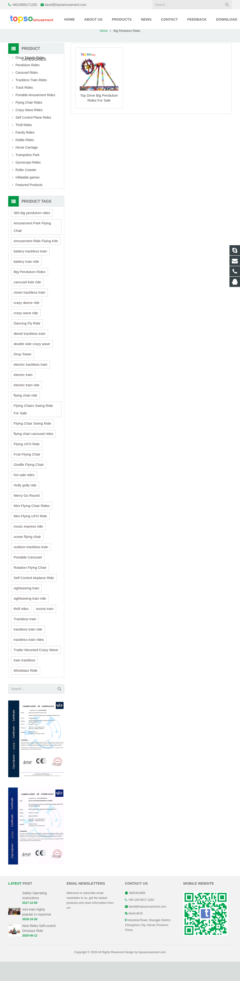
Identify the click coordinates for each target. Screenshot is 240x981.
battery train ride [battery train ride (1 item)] (26, 281)
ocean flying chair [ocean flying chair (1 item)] (27, 556)
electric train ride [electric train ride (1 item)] (26, 404)
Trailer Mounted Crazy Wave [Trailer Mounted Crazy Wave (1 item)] (36, 669)
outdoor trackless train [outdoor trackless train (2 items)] (31, 566)
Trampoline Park (27, 174)
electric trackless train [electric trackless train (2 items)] (30, 384)
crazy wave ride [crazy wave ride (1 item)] (26, 332)
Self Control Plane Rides (33, 137)
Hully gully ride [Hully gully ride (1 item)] (25, 505)
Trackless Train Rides (31, 99)
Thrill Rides (23, 144)
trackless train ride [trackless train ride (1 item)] (28, 649)
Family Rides (24, 152)
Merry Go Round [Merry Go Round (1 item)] (27, 515)
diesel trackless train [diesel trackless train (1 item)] (29, 353)
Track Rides (24, 107)
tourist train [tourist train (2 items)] (44, 628)
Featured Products (28, 204)
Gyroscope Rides (28, 182)
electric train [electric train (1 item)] (23, 394)
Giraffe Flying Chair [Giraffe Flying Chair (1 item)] (29, 484)
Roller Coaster (25, 189)
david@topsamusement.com (65, 5)
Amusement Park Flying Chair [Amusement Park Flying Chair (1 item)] (32, 246)
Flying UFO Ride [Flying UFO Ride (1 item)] (27, 463)
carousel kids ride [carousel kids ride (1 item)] (27, 301)
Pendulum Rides (27, 84)
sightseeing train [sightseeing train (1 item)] (26, 607)
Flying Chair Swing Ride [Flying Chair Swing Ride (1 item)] (32, 443)
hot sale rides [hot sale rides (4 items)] (24, 494)
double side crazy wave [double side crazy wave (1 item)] (32, 363)
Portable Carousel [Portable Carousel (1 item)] (28, 577)
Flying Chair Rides (28, 122)
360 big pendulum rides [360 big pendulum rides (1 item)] (32, 232)
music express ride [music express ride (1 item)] (28, 546)
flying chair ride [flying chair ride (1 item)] (25, 415)
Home (104, 50)
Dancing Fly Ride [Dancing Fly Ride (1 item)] (27, 343)
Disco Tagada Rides (30, 77)
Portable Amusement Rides (35, 114)
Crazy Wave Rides (28, 129)
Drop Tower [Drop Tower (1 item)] (22, 374)
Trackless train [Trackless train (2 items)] (25, 638)
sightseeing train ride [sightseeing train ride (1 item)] (30, 618)
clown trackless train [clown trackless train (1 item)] (29, 312)
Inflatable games (27, 197)
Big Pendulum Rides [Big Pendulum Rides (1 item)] (29, 291)
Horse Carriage (26, 167)
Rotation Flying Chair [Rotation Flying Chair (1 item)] (30, 587)
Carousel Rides (26, 92)
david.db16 (135, 932)
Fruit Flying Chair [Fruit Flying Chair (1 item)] (27, 474)
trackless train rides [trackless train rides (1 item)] (29, 659)
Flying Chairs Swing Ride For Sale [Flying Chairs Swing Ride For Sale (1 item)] (33, 428)
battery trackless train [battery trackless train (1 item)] (30, 271)
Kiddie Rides (24, 159)
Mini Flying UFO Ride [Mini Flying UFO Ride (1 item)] (30, 535)
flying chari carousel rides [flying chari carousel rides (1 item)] (33, 453)
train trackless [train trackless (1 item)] (24, 680)
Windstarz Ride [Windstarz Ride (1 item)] (26, 690)
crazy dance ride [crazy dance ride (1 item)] (26, 322)
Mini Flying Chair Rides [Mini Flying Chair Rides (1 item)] (32, 525)
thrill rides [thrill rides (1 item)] (21, 628)
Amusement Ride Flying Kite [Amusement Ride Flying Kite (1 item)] (36, 260)
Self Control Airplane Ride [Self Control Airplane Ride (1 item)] (34, 597)
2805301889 (137, 912)
